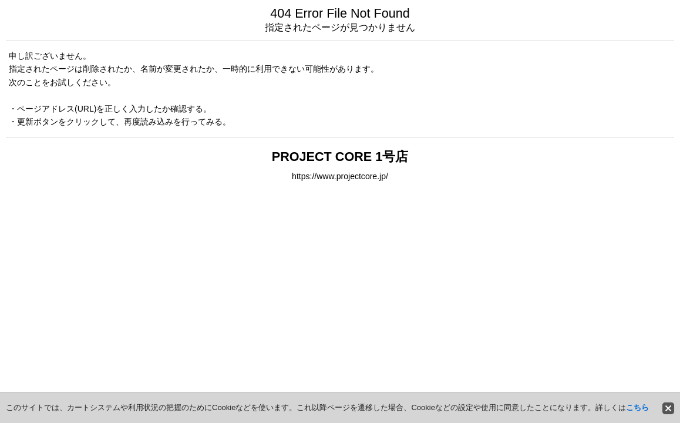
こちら (637, 407)
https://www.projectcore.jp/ (340, 176)
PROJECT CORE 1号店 (340, 156)
